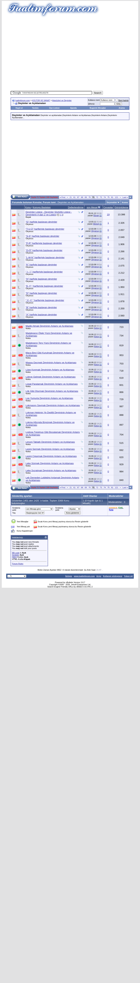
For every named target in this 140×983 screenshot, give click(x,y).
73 (101, 197)
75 (108, 197)
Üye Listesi (54, 108)
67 (78, 197)
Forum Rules (17, 564)
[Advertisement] (35, 53)
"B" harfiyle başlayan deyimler (41, 307)
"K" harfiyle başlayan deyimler (41, 264)
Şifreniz (91, 104)
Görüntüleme (121, 207)
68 (82, 197)
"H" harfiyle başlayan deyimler (41, 279)
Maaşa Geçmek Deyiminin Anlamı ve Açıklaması (51, 362)
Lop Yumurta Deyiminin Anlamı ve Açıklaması (49, 398)
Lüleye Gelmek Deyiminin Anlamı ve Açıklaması (51, 376)
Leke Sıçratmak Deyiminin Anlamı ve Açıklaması (51, 470)
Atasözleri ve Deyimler (62, 100)
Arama (122, 108)
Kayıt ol (19, 108)
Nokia (28, 328)
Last (125, 197)
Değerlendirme (75, 207)
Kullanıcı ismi (94, 100)
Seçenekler (112, 202)
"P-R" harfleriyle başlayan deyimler (44, 243)
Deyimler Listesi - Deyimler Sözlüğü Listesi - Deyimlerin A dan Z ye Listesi (49, 213)
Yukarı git (128, 576)
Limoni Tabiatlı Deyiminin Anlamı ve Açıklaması (50, 442)
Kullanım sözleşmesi (112, 576)
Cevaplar (108, 207)
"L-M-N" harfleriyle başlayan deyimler (45, 257)
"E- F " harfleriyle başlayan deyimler (44, 286)
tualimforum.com (22, 100)
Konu (28, 207)
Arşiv (98, 576)
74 (105, 197)
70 (89, 197)
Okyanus (29, 224)
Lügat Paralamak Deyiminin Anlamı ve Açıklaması (52, 384)
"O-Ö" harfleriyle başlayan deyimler (44, 250)
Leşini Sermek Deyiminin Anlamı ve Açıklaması (50, 449)
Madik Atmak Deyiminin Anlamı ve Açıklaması (49, 326)
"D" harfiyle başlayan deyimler (41, 293)
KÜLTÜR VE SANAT (41, 100)
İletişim (68, 576)
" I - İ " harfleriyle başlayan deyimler (44, 271)
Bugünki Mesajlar (98, 108)
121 (116, 197)
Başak (28, 217)
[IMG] (14, 557)
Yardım (35, 108)
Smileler (15, 555)
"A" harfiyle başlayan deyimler (41, 314)
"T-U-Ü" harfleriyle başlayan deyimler (45, 229)
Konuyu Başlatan (42, 207)
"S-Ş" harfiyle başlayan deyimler (42, 236)
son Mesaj (92, 207)
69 (86, 197)
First (62, 197)
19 (108, 214)
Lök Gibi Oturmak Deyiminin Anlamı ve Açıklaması (52, 391)
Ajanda (73, 108)
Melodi (96, 224)
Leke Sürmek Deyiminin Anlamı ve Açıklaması (50, 463)
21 (71, 197)
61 (74, 197)
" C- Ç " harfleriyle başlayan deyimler (45, 300)
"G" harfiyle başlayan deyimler (41, 221)
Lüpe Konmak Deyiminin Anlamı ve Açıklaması (50, 369)
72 (97, 197)
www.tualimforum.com (84, 576)
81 (112, 197)
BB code (16, 553)
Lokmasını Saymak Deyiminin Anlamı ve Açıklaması (53, 405)
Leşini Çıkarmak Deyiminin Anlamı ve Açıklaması (51, 456)
